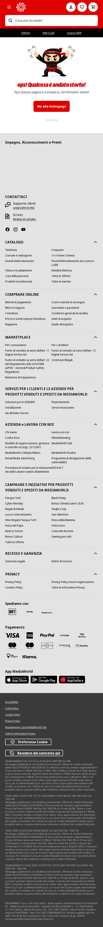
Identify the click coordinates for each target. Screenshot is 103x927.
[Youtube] (25, 229)
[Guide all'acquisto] (62, 324)
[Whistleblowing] (61, 438)
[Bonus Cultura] (14, 537)
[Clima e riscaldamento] (18, 270)
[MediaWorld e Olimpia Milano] (22, 453)
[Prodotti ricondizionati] (18, 281)
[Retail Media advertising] (20, 458)
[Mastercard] (12, 646)
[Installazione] (13, 408)
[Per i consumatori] (15, 345)
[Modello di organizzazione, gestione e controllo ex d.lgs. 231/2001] (28, 445)
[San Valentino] (60, 514)
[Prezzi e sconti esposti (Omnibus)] (25, 319)
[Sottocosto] (58, 526)
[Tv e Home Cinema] (63, 255)
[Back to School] (14, 531)
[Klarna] (30, 656)
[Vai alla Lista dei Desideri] (82, 7)
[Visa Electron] (82, 635)
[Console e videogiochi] (18, 255)
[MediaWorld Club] (62, 443)
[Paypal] (47, 635)
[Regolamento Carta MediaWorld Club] (26, 727)
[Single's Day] (59, 509)
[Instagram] (17, 229)
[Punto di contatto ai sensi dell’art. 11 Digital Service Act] (28, 352)
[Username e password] (65, 308)
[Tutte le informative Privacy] (68, 587)
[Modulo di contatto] (24, 219)
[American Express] (30, 635)
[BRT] (12, 612)
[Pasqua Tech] (13, 498)
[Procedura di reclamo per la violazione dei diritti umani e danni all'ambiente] (28, 470)
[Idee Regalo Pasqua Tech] (20, 520)
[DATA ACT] (58, 468)
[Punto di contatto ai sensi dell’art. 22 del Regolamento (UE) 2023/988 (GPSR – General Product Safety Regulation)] (28, 366)
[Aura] (47, 646)
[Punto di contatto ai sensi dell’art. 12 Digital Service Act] (75, 352)
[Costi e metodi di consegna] (68, 302)
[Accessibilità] (11, 702)
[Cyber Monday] (14, 503)
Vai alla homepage (51, 106)
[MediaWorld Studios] (64, 453)
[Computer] (58, 250)
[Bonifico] (82, 646)
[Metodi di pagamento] (18, 302)
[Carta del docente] (62, 531)
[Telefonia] (11, 250)
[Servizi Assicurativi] (63, 408)
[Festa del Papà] (14, 526)
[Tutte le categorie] (9, 7)
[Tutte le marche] (61, 281)
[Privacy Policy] (13, 582)
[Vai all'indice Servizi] (17, 413)
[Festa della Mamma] (63, 520)
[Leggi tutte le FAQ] (23, 208)
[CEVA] (30, 612)
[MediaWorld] (35, 7)
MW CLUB (48, 33)
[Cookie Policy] (12, 714)
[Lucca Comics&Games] (18, 514)
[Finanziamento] (61, 402)
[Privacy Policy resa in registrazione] (73, 582)
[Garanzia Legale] (15, 561)
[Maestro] (30, 646)
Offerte (25, 33)
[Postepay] (64, 635)
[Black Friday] (59, 498)
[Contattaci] (11, 313)
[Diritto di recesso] (62, 561)
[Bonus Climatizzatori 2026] (68, 503)
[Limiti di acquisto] (62, 319)
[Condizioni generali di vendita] (70, 313)
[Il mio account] (71, 7)
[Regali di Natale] (14, 509)
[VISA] (12, 635)
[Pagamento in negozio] (12, 656)
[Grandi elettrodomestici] (19, 261)
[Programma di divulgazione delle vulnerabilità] (75, 460)
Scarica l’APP (74, 33)
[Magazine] (11, 324)
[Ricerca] (10, 20)
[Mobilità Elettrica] (62, 270)
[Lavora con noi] (60, 432)
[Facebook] (9, 229)
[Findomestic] (64, 646)
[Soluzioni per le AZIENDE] (20, 402)
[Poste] (47, 612)
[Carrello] (93, 7)
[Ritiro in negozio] (15, 308)
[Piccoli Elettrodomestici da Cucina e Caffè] (75, 263)
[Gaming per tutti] (62, 537)
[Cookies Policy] (14, 587)
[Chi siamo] (11, 432)
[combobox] (55, 20)
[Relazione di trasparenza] (20, 377)
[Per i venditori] (60, 345)
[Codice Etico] (12, 438)
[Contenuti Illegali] (62, 360)
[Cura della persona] (17, 276)
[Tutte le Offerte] (61, 276)
